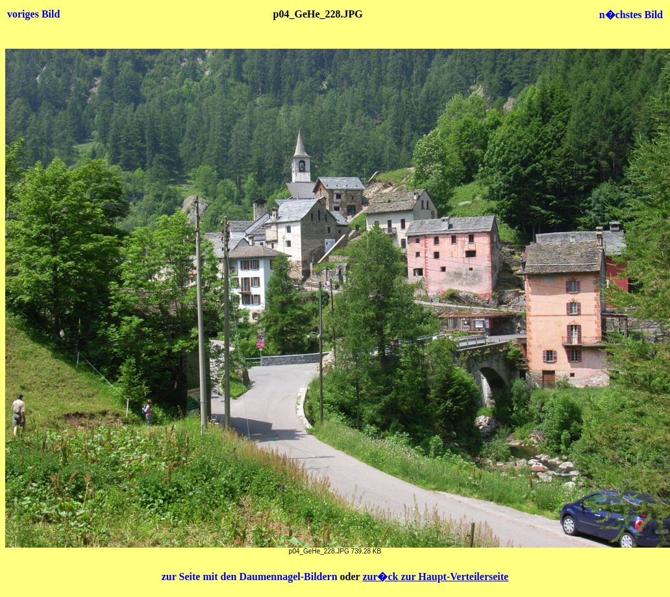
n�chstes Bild (631, 14)
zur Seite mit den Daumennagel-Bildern (251, 576)
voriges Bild (33, 13)
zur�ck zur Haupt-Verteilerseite (435, 576)
